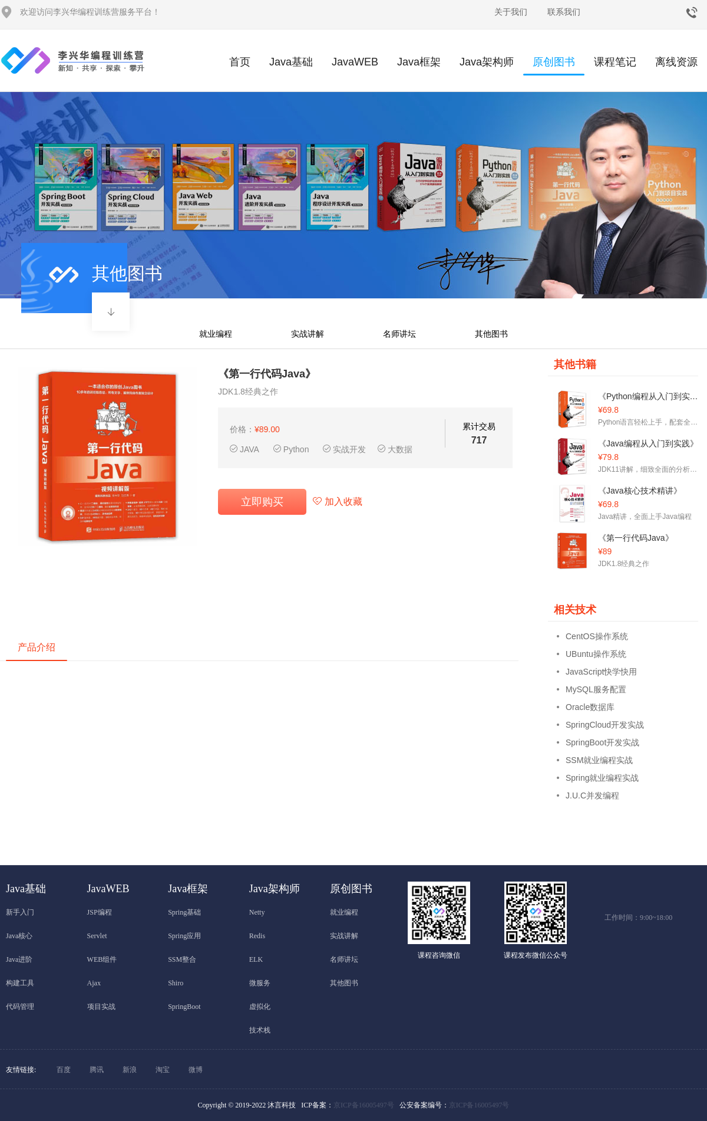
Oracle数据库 (590, 707)
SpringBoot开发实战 (602, 742)
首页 (239, 62)
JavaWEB (355, 62)
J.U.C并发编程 (592, 795)
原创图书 (553, 65)
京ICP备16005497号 (363, 1105)
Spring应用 (184, 936)
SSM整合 (182, 959)
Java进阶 (19, 959)
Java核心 (19, 936)
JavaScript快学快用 (601, 671)
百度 (64, 1070)
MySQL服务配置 (596, 689)
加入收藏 (337, 502)
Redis (257, 936)
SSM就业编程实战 (599, 760)
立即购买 (262, 502)
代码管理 (20, 1006)
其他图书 (491, 333)
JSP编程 (99, 912)
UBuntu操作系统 (596, 654)
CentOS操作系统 (597, 636)
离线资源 (676, 62)
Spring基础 (184, 912)
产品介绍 (36, 647)
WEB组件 (102, 959)
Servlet (97, 936)
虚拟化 (259, 1006)
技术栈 (259, 1030)
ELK (256, 959)
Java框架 (419, 62)
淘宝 (163, 1070)
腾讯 (97, 1070)
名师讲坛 (399, 333)
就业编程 (215, 333)
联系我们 (563, 12)
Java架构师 (487, 62)
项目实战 (101, 1006)
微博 (196, 1070)
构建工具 (20, 983)
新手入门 (20, 912)
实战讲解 (307, 333)
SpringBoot (184, 1006)
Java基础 (291, 62)
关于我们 (510, 12)
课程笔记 (615, 62)
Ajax (94, 983)
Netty (257, 912)
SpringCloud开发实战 (605, 724)
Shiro (175, 983)
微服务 (259, 983)
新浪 (130, 1070)
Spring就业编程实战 (602, 778)
